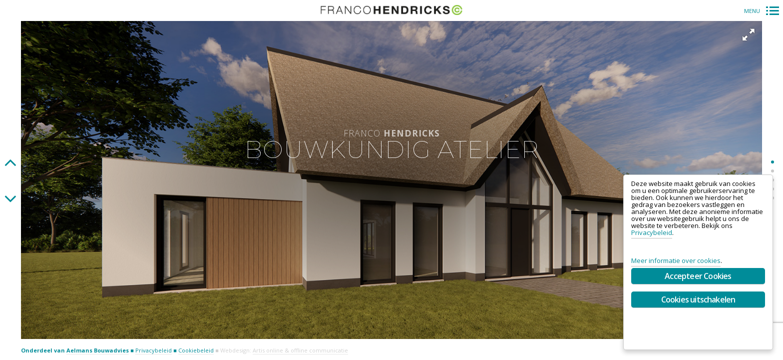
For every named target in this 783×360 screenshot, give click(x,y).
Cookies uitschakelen (698, 299)
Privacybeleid (153, 350)
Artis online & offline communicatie (300, 350)
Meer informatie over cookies (676, 260)
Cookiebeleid (196, 350)
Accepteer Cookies (698, 276)
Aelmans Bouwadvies (97, 350)
